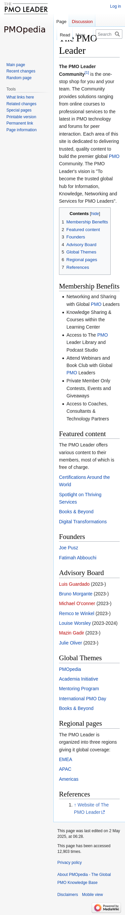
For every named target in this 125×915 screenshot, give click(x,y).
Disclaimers (67, 894)
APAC (65, 769)
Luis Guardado (74, 584)
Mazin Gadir (71, 632)
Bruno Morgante (75, 593)
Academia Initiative (78, 679)
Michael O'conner (77, 603)
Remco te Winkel (76, 613)
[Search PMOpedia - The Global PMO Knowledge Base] (109, 34)
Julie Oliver (70, 643)
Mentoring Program (79, 688)
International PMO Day (82, 698)
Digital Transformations (83, 521)
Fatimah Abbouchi (77, 557)
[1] (87, 72)
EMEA (65, 759)
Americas (68, 779)
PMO (114, 156)
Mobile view (92, 894)
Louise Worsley (75, 623)
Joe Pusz (68, 547)
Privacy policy (69, 862)
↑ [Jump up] (75, 804)
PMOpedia (70, 669)
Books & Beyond (76, 511)
